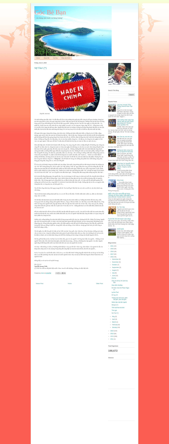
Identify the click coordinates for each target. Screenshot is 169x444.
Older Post (99, 283)
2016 (112, 257)
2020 (112, 248)
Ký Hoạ (55, 58)
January (114, 327)
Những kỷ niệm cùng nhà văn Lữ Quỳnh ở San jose (125, 151)
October (114, 264)
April (113, 319)
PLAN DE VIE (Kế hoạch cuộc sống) (119, 219)
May (113, 316)
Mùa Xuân (120, 180)
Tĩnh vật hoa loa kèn (118, 307)
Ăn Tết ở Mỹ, (121, 207)
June (114, 275)
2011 (112, 339)
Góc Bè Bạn (50, 12)
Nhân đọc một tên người (119, 302)
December (115, 259)
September (115, 267)
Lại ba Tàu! (115, 292)
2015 (112, 331)
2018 (112, 251)
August (114, 270)
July (113, 273)
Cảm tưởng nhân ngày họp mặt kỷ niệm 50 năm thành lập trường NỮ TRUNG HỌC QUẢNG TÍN (125, 122)
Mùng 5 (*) (115, 305)
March (114, 322)
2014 (112, 333)
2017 (112, 254)
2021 (112, 246)
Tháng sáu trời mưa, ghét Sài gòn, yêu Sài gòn (119, 298)
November (115, 262)
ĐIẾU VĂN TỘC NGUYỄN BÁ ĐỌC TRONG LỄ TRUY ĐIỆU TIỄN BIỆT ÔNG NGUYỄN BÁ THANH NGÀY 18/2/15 (121, 195)
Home (38, 58)
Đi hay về (114, 295)
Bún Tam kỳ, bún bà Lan (124, 136)
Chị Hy (114, 278)
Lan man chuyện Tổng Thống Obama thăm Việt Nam (124, 106)
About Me (46, 58)
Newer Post (39, 283)
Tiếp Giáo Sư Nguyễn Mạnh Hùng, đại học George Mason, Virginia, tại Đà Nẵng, (125, 166)
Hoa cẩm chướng (117, 285)
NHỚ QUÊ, (120, 229)
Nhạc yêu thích (66, 58)
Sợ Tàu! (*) (115, 313)
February (115, 324)
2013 (112, 336)
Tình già (114, 310)
